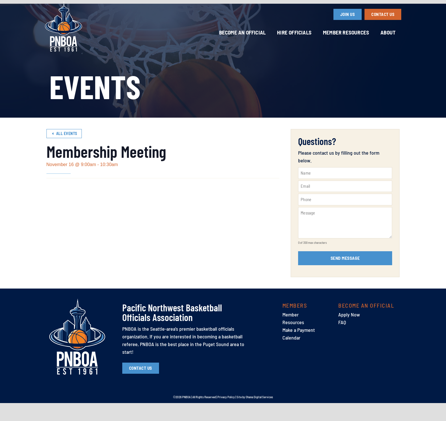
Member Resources (346, 32)
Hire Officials (294, 32)
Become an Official (242, 32)
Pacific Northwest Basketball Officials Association (172, 330)
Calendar (291, 355)
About (388, 32)
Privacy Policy (226, 415)
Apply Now (349, 332)
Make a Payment (298, 347)
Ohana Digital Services (259, 415)
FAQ (342, 340)
